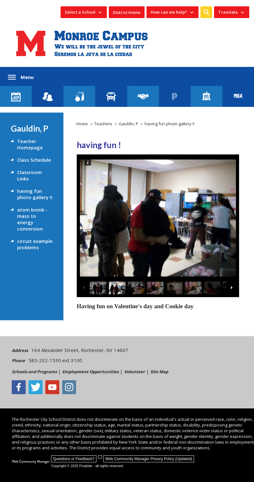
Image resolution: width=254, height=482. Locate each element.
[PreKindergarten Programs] (238, 96)
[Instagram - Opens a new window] (69, 387)
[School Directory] (206, 96)
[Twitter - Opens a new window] (35, 387)
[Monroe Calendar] (16, 96)
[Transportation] (111, 96)
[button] (206, 12)
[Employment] (143, 96)
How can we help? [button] (169, 12)
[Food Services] (79, 96)
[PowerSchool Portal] (175, 96)
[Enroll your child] (47, 96)
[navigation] (84, 12)
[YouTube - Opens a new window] (52, 387)
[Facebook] (19, 387)
